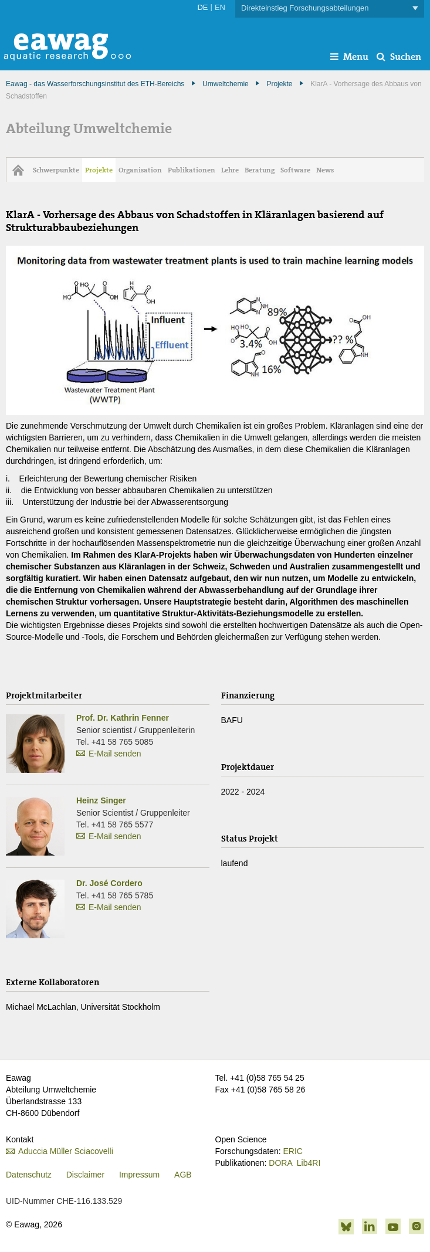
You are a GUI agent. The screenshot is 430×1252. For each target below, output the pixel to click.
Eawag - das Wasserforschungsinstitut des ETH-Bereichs (95, 84)
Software (295, 170)
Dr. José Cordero (109, 883)
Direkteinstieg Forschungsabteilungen (329, 8)
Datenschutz (29, 1174)
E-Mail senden (115, 753)
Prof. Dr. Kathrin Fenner (122, 718)
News (325, 170)
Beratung (260, 170)
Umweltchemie (225, 84)
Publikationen (191, 170)
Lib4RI (308, 1163)
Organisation (140, 170)
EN (220, 7)
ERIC (292, 1151)
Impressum (139, 1174)
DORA (280, 1163)
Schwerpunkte (56, 170)
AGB (183, 1174)
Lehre (230, 170)
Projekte (279, 84)
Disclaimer (85, 1174)
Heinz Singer (101, 800)
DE (202, 7)
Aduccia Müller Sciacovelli (65, 1151)
